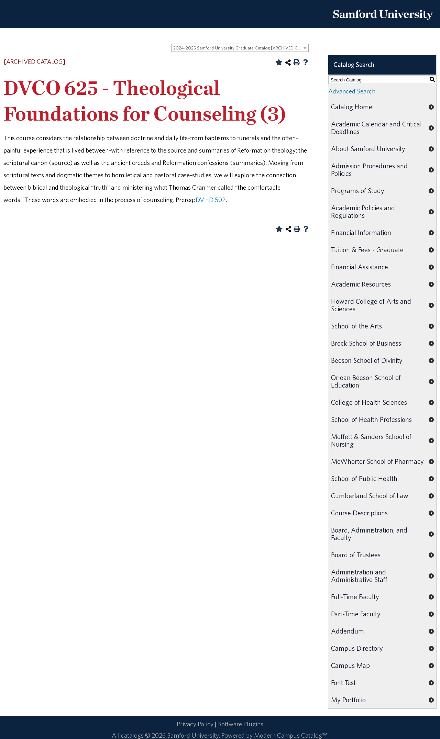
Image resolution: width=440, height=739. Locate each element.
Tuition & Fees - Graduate (367, 250)
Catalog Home (351, 107)
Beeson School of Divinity (367, 360)
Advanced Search (351, 91)
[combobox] (240, 48)
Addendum (347, 631)
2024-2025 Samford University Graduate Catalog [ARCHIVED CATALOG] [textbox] (240, 48)
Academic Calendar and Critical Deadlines (376, 127)
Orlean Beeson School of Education (366, 381)
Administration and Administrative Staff (359, 575)
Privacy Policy (195, 724)
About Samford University (368, 149)
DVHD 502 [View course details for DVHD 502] (211, 199)
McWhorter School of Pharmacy (377, 461)
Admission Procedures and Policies (369, 169)
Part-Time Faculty (356, 614)
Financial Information (361, 232)
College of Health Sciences (369, 402)
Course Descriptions (359, 513)
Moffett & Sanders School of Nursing (371, 440)
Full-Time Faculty (355, 597)
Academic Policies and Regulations (363, 211)
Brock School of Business (366, 343)
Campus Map (350, 665)
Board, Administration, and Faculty (369, 533)
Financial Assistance (359, 267)
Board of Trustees (356, 555)
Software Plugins (240, 724)
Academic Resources (361, 284)
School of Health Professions (371, 419)
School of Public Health (364, 478)
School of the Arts (356, 326)
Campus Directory (357, 648)
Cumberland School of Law (369, 496)
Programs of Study (357, 190)
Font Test (343, 682)
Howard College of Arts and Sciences (371, 305)
